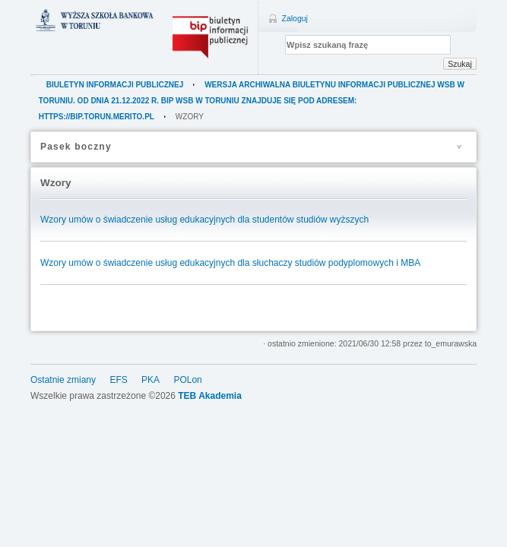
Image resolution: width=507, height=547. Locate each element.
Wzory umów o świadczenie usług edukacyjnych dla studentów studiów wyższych (204, 219)
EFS (118, 380)
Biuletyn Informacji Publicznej (115, 85)
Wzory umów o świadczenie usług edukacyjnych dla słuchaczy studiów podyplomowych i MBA (230, 263)
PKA (150, 380)
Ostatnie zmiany (63, 380)
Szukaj (460, 63)
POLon (187, 380)
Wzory (190, 116)
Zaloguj (295, 18)
